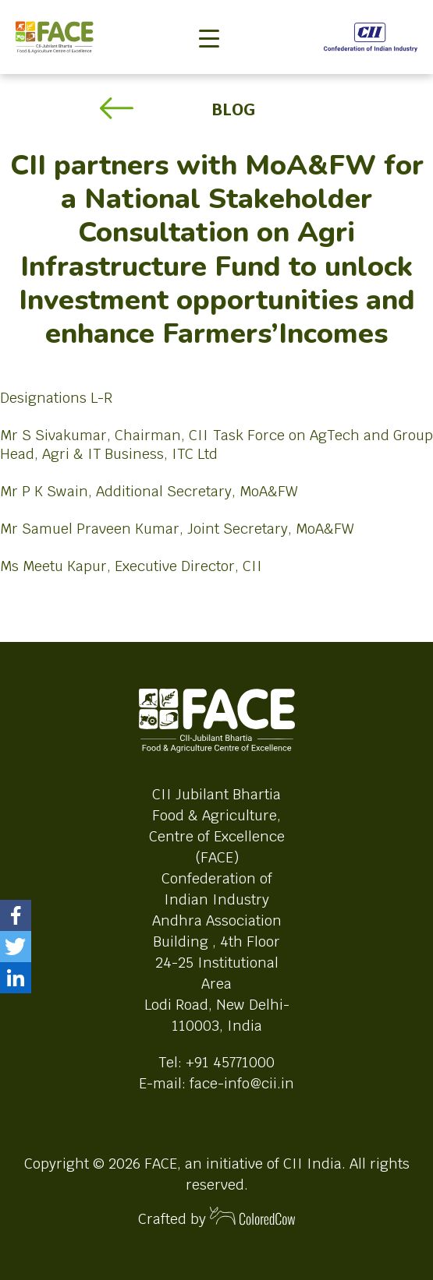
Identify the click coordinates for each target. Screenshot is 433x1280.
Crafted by (217, 1217)
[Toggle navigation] (209, 12)
